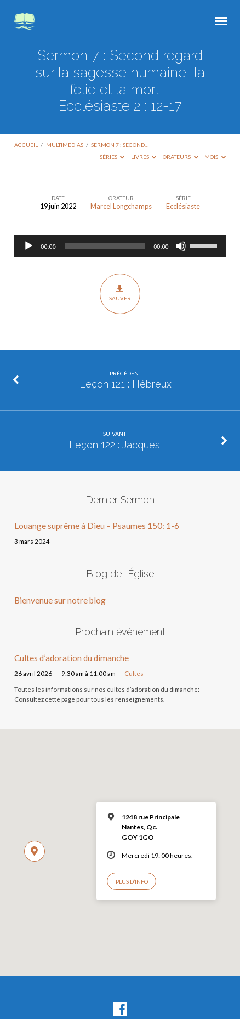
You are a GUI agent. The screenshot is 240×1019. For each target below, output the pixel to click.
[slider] (105, 246)
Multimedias (64, 144)
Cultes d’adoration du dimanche (71, 658)
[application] (119, 246)
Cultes (134, 673)
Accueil (26, 144)
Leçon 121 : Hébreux (125, 384)
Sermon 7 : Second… (119, 144)
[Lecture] (28, 246)
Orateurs (180, 156)
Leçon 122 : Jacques (114, 445)
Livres (144, 156)
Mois (215, 156)
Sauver (119, 293)
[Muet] (180, 246)
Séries (112, 156)
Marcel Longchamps (121, 206)
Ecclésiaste (183, 206)
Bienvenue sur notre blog (60, 600)
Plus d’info (132, 881)
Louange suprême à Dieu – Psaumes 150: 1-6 (96, 526)
